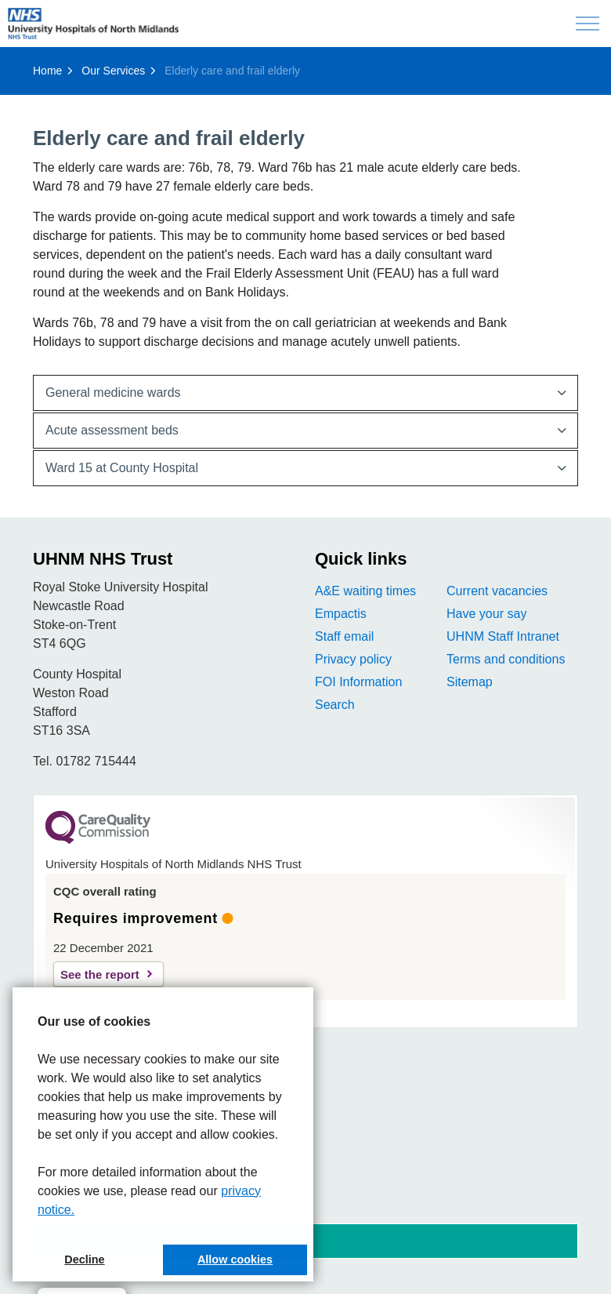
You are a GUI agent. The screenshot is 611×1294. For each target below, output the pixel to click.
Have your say (486, 613)
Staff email (344, 636)
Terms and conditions (505, 659)
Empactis (341, 613)
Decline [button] (84, 1259)
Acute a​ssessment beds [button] (112, 430)
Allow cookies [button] (235, 1259)
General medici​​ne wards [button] (113, 392)
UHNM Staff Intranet (502, 636)
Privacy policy (353, 659)
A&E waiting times (365, 591)
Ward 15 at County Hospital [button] (121, 467)
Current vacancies (497, 591)
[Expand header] (587, 23)
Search (335, 704)
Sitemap (469, 682)
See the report (99, 974)
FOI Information (358, 682)
